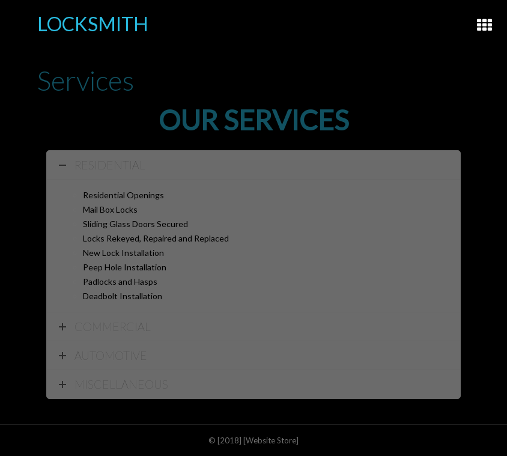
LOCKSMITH (92, 23)
